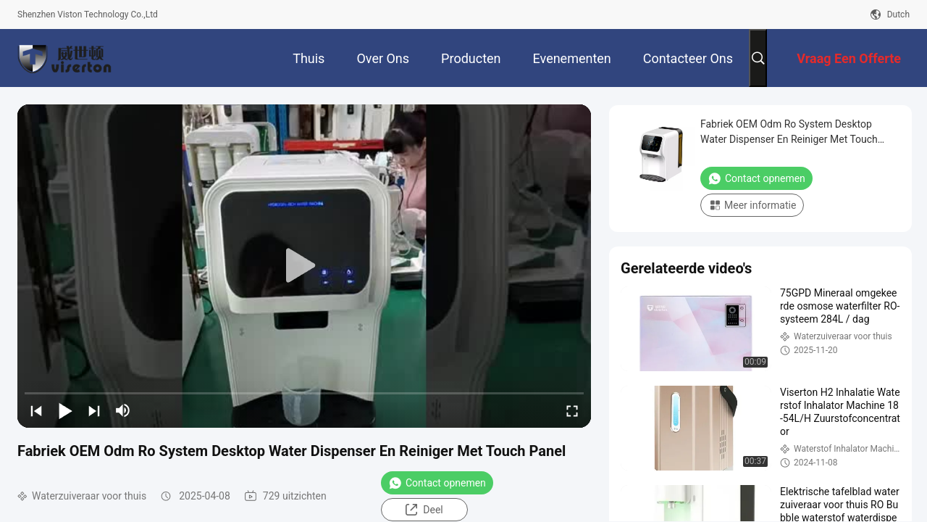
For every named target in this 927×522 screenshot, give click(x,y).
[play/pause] (65, 410)
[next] (94, 410)
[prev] (36, 410)
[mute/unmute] (123, 410)
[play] (304, 266)
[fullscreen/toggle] (572, 410)
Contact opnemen (437, 482)
